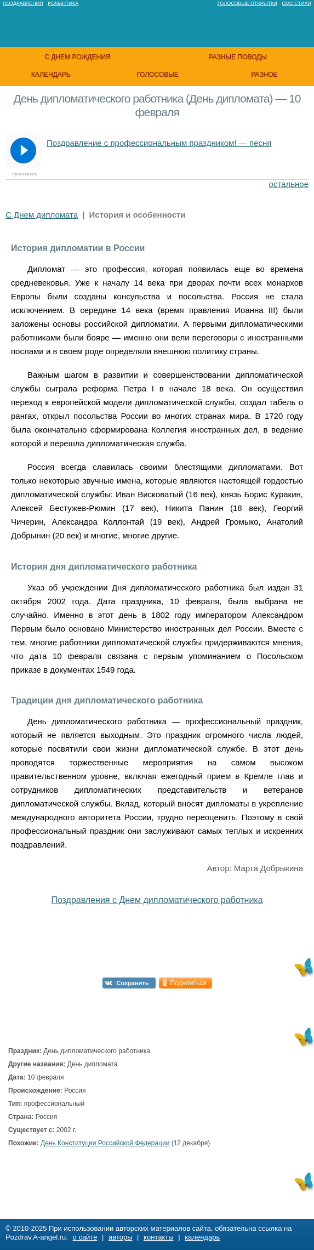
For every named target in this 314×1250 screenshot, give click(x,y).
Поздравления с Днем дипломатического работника (156, 900)
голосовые (157, 74)
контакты (158, 1237)
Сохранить (133, 983)
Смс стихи (296, 3)
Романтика (63, 3)
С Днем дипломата (41, 214)
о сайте (85, 1237)
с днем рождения (77, 57)
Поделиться (188, 983)
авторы (120, 1237)
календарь (51, 74)
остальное (289, 184)
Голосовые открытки (247, 3)
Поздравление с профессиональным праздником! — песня (159, 142)
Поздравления (23, 3)
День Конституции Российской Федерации (105, 1143)
